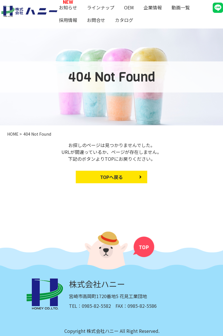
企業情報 (153, 7)
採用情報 (68, 20)
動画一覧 (181, 7)
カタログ (124, 20)
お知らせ (68, 7)
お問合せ (96, 20)
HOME (13, 134)
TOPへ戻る (111, 177)
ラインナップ (100, 7)
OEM (129, 7)
